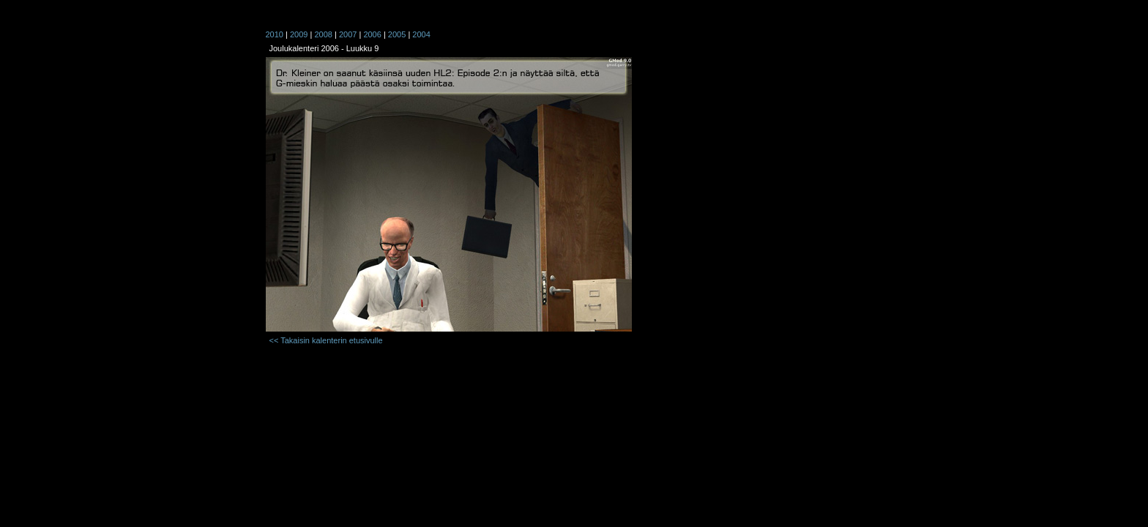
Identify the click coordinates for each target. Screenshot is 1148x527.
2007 (348, 34)
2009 (299, 34)
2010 (274, 34)
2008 (323, 34)
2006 (372, 34)
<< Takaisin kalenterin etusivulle (326, 340)
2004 (421, 34)
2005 (397, 34)
